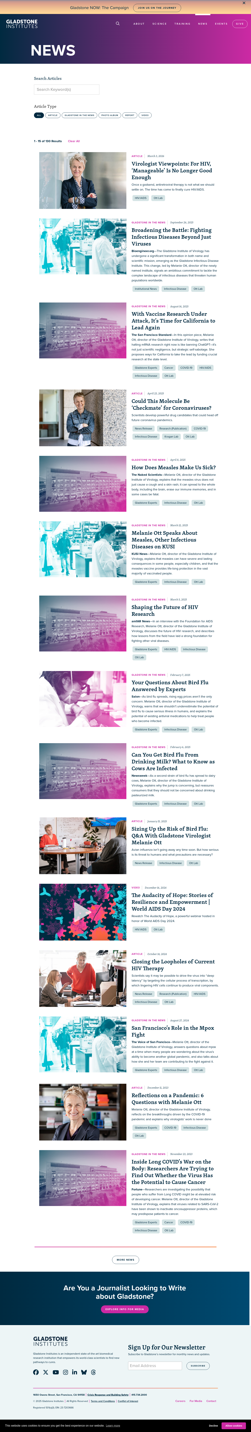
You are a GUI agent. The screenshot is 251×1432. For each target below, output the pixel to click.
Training (182, 23)
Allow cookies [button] (233, 1425)
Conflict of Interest (128, 1401)
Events (221, 23)
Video (145, 115)
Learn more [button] (113, 1425)
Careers (180, 1401)
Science (160, 23)
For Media (196, 1401)
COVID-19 (186, 368)
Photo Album (109, 115)
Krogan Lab (171, 436)
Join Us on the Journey (157, 7)
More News (125, 1259)
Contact (211, 1401)
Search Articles (48, 78)
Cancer (168, 368)
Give (240, 23)
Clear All (74, 141)
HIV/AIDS (140, 198)
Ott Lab (158, 198)
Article (53, 115)
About (139, 23)
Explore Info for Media (124, 1309)
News (202, 23)
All (39, 115)
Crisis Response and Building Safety (108, 1394)
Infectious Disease (175, 289)
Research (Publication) (173, 428)
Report (129, 115)
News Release (143, 428)
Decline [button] (213, 1425)
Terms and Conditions (103, 1401)
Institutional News (146, 289)
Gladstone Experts (146, 368)
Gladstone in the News (79, 115)
